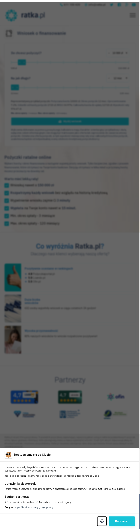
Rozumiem (122, 521)
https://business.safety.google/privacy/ (34, 507)
